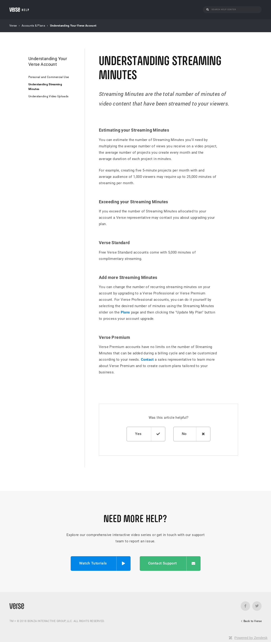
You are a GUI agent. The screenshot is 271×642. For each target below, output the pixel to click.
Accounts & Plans (33, 25)
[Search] (235, 9)
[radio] (146, 434)
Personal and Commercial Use (48, 77)
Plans (125, 312)
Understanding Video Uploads (48, 96)
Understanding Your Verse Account (73, 25)
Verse (13, 25)
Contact (147, 359)
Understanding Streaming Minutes (45, 86)
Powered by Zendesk (250, 638)
